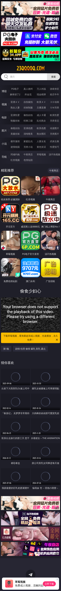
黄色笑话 (41, 146)
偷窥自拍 (15, 128)
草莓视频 (41, 154)
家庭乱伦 (28, 141)
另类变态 (54, 120)
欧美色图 (41, 128)
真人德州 (28, 88)
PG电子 (15, 88)
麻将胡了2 (15, 94)
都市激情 (15, 141)
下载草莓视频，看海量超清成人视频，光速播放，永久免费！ (31, 338)
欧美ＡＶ (41, 101)
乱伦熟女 (41, 120)
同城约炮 (15, 154)
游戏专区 (54, 88)
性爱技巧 (54, 146)
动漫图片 (54, 128)
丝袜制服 (28, 107)
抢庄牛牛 (54, 94)
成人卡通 (41, 115)
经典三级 (28, 120)
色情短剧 (28, 160)
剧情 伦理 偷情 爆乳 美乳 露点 (30, 348)
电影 (4, 117)
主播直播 (41, 107)
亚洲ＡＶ (15, 101)
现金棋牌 (41, 94)
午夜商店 (28, 154)
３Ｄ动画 (54, 101)
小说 (4, 143)
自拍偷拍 (28, 101)
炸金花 (28, 94)
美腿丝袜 (15, 133)
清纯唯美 (28, 133)
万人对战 (41, 88)
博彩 (4, 91)
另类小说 (28, 146)
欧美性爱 (54, 115)
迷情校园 (15, 146)
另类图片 (54, 133)
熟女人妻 (15, 107)
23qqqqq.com (31, 68)
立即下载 (49, 583)
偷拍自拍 (28, 115)
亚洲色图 (28, 128)
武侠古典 (54, 141)
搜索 (53, 76)
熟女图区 (41, 133)
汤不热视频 (54, 154)
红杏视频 (15, 160)
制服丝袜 (15, 120)
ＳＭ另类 (54, 107)
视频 (4, 104)
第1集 (6, 348)
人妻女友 (41, 141)
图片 (4, 130)
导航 (4, 157)
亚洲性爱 (15, 115)
